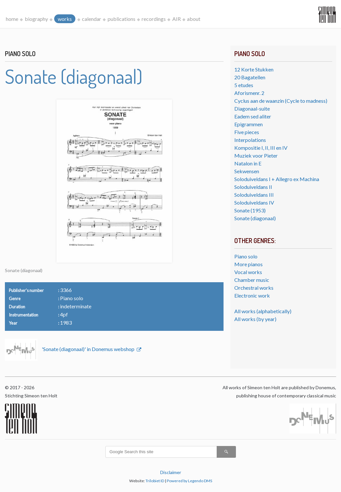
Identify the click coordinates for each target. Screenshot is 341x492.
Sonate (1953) (250, 210)
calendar (91, 19)
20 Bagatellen (249, 77)
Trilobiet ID (155, 480)
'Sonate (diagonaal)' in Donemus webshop (88, 349)
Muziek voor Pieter (256, 155)
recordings (154, 19)
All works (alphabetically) (262, 311)
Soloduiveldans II (253, 187)
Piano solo (245, 256)
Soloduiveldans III (254, 195)
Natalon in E (247, 163)
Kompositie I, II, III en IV (260, 148)
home (12, 19)
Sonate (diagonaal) (255, 218)
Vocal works (248, 272)
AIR (176, 19)
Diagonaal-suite (252, 108)
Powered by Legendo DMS (189, 480)
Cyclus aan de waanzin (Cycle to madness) (280, 101)
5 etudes (243, 85)
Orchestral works (253, 287)
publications (121, 19)
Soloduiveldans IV (254, 202)
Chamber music (251, 280)
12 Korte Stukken (253, 69)
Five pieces (246, 132)
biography (36, 19)
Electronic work (252, 295)
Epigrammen (248, 124)
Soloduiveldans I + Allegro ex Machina (276, 179)
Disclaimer (170, 472)
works (65, 19)
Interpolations (250, 140)
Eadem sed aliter (252, 116)
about (193, 19)
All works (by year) (255, 319)
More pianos (248, 264)
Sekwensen (246, 171)
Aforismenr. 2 (249, 93)
